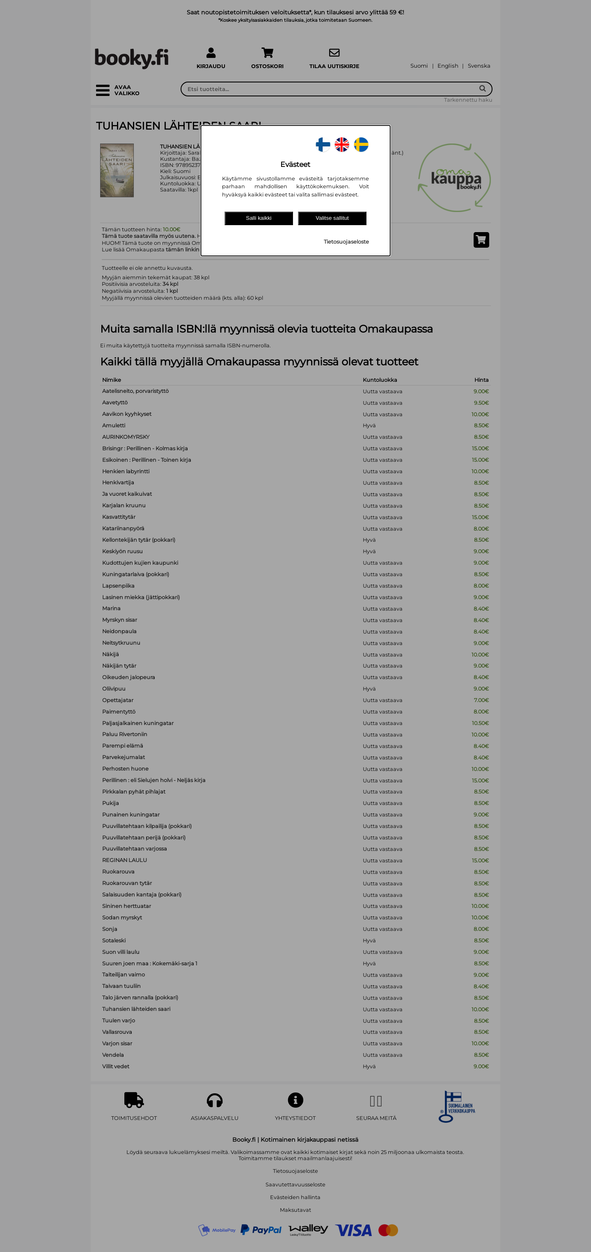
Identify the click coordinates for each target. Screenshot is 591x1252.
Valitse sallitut (332, 218)
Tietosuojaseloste (346, 242)
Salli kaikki (258, 218)
